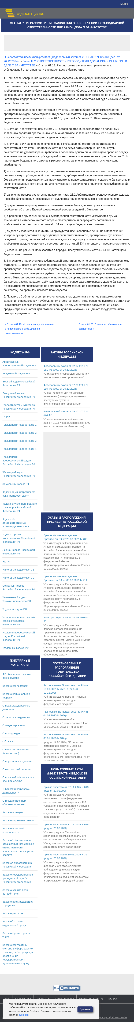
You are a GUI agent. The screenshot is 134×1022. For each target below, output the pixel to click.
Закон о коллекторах (15, 685)
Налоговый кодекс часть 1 (18, 569)
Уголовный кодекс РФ (15, 647)
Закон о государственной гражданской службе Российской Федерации (17, 878)
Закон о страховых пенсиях (19, 820)
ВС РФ (113, 998)
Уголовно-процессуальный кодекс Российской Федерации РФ (18, 636)
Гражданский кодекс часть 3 (19, 440)
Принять (85, 1009)
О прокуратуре (11, 733)
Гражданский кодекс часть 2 (19, 432)
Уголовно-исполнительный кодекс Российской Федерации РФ (18, 621)
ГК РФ (6, 416)
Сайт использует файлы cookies (107, 1017)
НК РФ (6, 561)
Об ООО (7, 741)
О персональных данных (17, 761)
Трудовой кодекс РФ (14, 609)
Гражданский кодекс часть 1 (19, 424)
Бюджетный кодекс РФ (16, 373)
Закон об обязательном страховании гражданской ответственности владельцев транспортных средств (18, 847)
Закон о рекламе (12, 913)
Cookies (23, 1014)
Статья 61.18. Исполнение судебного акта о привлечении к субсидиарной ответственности (29, 329)
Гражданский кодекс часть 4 (19, 448)
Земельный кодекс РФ (15, 483)
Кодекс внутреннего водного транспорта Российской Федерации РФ (19, 507)
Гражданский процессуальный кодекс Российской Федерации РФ (18, 460)
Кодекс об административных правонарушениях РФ (15, 523)
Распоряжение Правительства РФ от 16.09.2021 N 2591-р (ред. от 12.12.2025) (65, 689)
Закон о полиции (12, 812)
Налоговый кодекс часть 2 (18, 577)
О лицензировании (13, 725)
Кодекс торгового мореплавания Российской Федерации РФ (18, 538)
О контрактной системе (16, 769)
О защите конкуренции (16, 717)
